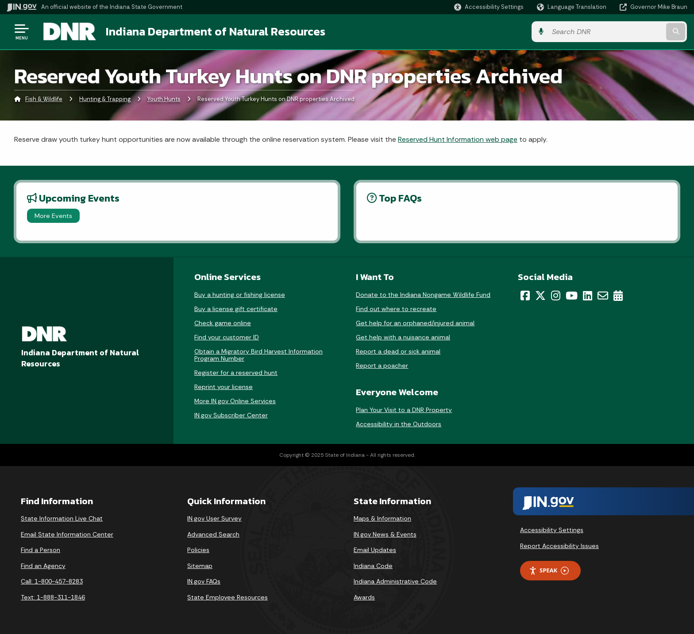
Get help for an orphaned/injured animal (415, 323)
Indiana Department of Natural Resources (215, 31)
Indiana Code (373, 566)
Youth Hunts (164, 99)
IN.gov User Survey (214, 518)
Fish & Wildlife (43, 99)
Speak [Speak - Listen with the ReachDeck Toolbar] (549, 571)
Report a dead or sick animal (398, 351)
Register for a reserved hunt (236, 373)
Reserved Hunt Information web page (457, 139)
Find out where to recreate (396, 309)
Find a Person (40, 550)
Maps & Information (382, 518)
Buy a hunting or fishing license (239, 295)
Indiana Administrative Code (395, 582)
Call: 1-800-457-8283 (52, 582)
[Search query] (608, 31)
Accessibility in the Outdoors (398, 424)
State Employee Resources (227, 597)
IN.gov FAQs (203, 582)
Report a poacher (382, 366)
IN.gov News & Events (385, 534)
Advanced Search (213, 534)
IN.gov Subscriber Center (231, 415)
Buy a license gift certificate (236, 309)
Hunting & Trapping (105, 99)
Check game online (222, 323)
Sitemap (199, 566)
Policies (198, 550)
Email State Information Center (67, 534)
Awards (364, 597)
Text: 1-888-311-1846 (53, 597)
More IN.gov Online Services (235, 401)
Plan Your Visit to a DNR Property (404, 410)
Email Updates (375, 550)
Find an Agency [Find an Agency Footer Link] (43, 566)
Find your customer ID (226, 337)
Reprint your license (223, 387)
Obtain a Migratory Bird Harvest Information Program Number (258, 354)
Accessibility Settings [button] (551, 530)
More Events (53, 216)
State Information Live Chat (62, 518)
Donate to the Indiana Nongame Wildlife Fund (423, 295)
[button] (489, 7)
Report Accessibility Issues (559, 546)
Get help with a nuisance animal (403, 337)
